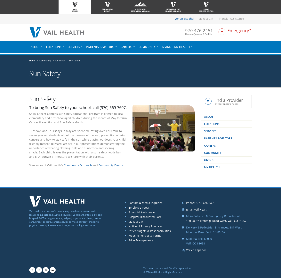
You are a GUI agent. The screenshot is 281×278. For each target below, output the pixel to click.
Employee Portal (138, 207)
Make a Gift (205, 18)
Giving (166, 48)
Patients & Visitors (100, 48)
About (35, 48)
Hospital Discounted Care (145, 217)
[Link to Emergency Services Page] (235, 32)
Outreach (60, 60)
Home (32, 60)
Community (147, 48)
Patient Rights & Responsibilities (149, 231)
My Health (182, 48)
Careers (126, 48)
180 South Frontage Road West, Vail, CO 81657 (216, 221)
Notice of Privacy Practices (145, 226)
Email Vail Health (197, 209)
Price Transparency (141, 240)
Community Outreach (78, 165)
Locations (53, 48)
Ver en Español (184, 18)
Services (74, 48)
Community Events (111, 165)
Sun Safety (74, 60)
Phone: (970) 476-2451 (200, 203)
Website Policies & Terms (144, 235)
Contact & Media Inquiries (145, 203)
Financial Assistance (231, 18)
